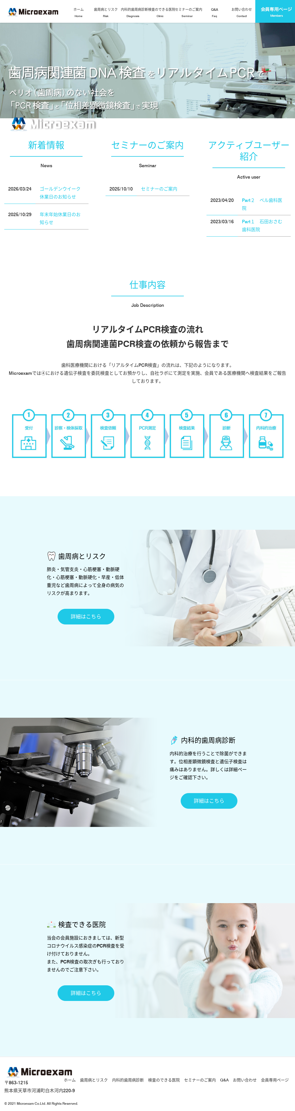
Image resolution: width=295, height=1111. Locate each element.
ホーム (78, 12)
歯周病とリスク (106, 12)
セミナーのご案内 (188, 12)
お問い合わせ (241, 12)
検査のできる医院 (161, 12)
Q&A (214, 12)
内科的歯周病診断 (134, 12)
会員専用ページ (275, 1080)
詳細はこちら (86, 617)
